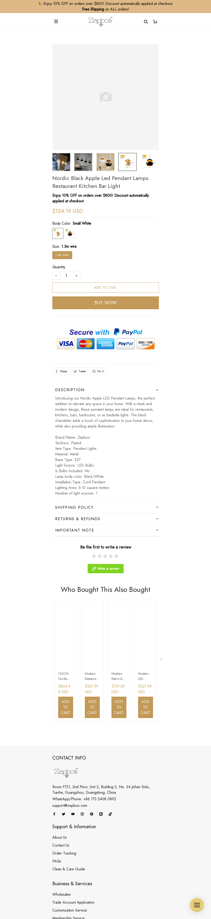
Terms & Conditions (67, 875)
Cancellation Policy (67, 851)
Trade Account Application (73, 786)
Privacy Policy (63, 859)
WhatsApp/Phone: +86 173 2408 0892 (84, 683)
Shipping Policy (64, 835)
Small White (82, 223)
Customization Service (69, 794)
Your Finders (62, 810)
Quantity (58, 267)
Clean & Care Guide (68, 753)
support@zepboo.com (69, 689)
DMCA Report (82, 897)
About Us (59, 721)
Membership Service (68, 802)
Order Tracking (64, 737)
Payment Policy (64, 867)
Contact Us (60, 729)
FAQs (56, 745)
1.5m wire (69, 246)
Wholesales (61, 778)
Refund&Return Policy (69, 843)
